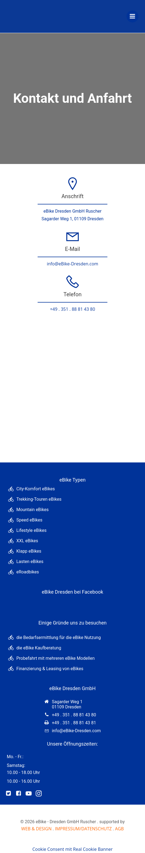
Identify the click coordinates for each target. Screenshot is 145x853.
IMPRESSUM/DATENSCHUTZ (83, 829)
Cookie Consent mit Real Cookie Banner (72, 849)
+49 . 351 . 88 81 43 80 (72, 309)
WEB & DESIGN (36, 829)
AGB (119, 829)
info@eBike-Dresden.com (72, 264)
